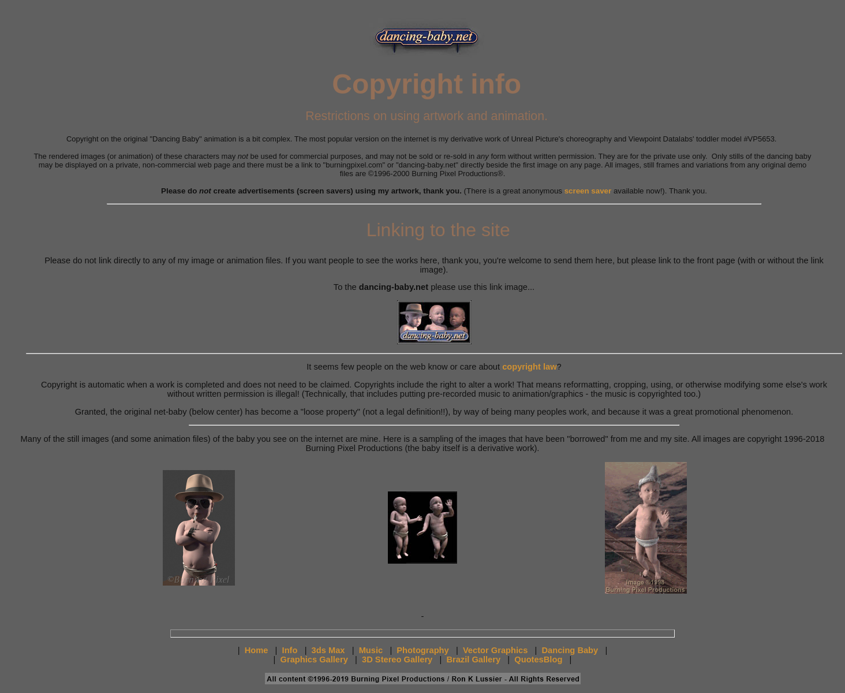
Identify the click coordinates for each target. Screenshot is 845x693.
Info (290, 650)
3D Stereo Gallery (397, 659)
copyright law (529, 366)
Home (256, 650)
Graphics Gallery (314, 659)
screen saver (588, 191)
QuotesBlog (538, 659)
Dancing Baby (570, 650)
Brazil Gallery (473, 659)
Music (371, 650)
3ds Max (328, 650)
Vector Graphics (495, 650)
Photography (422, 650)
